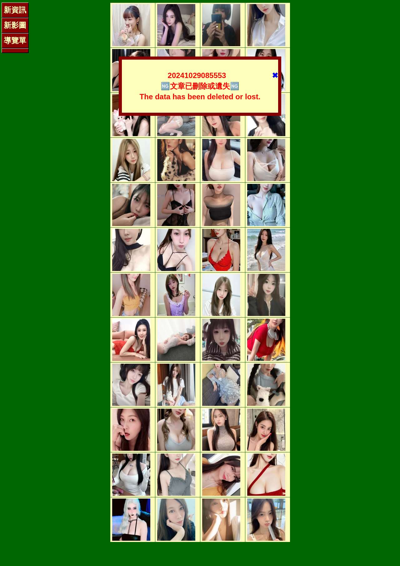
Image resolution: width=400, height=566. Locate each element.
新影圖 (15, 25)
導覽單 (15, 40)
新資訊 (15, 10)
